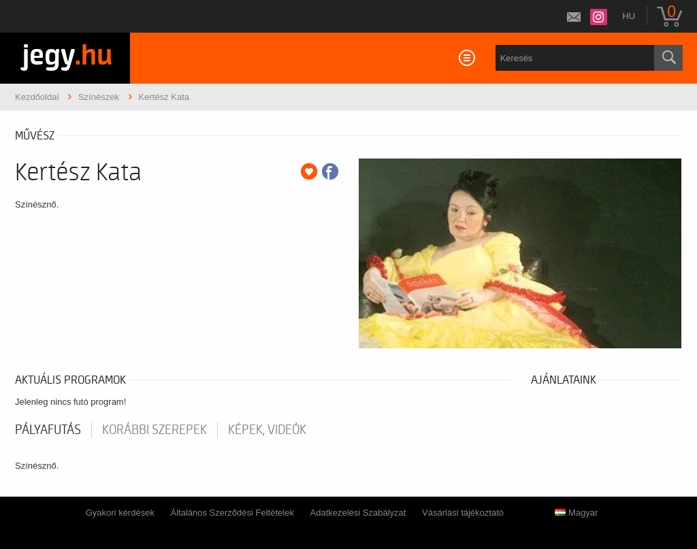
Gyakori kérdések (120, 513)
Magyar (576, 513)
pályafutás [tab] (48, 429)
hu (628, 16)
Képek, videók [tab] (267, 429)
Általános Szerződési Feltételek (232, 513)
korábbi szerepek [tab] (154, 429)
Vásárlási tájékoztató (463, 513)
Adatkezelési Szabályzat (358, 513)
